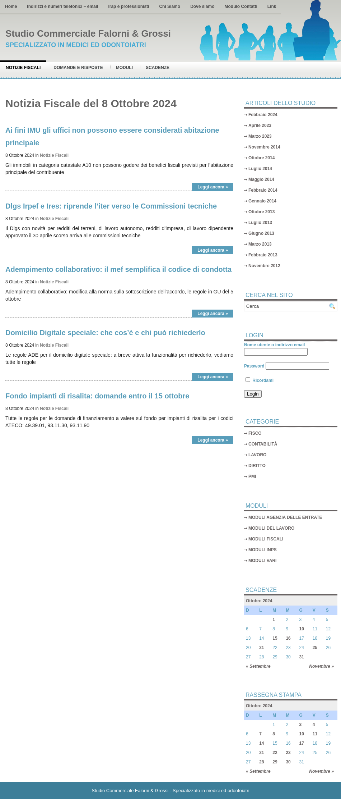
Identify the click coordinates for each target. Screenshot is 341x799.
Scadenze (157, 67)
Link (271, 6)
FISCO (255, 433)
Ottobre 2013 (261, 211)
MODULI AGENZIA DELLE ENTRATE (285, 517)
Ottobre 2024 (259, 600)
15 (274, 638)
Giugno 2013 (261, 233)
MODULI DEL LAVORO (271, 528)
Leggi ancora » (212, 187)
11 (315, 733)
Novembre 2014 (264, 147)
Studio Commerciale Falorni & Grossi (88, 33)
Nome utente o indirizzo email (274, 344)
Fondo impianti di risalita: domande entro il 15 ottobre (97, 396)
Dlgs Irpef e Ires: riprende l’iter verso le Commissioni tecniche (111, 206)
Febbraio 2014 (262, 190)
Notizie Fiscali (23, 67)
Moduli (124, 67)
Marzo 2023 (260, 136)
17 (301, 743)
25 (315, 647)
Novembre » (321, 666)
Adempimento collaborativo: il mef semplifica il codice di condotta (118, 269)
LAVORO (257, 454)
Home (11, 6)
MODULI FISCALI (265, 539)
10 (301, 628)
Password (254, 366)
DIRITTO (257, 465)
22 (274, 752)
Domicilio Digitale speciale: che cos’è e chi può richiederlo (105, 333)
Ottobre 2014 (261, 157)
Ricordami (260, 380)
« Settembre (258, 666)
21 (261, 647)
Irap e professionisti (128, 6)
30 (288, 761)
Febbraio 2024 (262, 114)
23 (288, 752)
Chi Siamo (169, 6)
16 (288, 638)
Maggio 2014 (261, 179)
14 (261, 743)
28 (261, 761)
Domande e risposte (78, 67)
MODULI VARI (262, 560)
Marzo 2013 (260, 244)
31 (301, 656)
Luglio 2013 (260, 222)
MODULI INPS (262, 549)
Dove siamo (202, 6)
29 (274, 761)
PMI (252, 476)
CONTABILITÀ (262, 444)
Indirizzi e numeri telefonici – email (62, 6)
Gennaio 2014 (262, 201)
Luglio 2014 (260, 168)
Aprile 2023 (259, 125)
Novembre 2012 (264, 265)
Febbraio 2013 (262, 254)
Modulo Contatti (240, 6)
